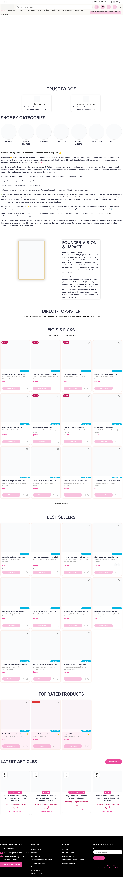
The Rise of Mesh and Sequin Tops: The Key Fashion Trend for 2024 (107, 770)
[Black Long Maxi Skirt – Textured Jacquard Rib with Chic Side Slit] (45, 576)
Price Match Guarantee (86, 104)
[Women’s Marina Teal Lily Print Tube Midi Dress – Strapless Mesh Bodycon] (107, 453)
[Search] (54, 7)
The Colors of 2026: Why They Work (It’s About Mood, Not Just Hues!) (15, 770)
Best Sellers (17, 548)
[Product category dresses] (114, 134)
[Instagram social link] (114, 1)
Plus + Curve (6, 377)
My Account (35, 843)
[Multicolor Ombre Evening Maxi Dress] (15, 525)
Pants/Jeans (68, 377)
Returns (34, 825)
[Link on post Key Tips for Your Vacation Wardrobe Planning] (76, 754)
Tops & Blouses (7, 713)
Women (11, 379)
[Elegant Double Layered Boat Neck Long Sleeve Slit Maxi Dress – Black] (45, 625)
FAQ (32, 839)
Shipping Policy (36, 829)
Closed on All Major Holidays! (11, 837)
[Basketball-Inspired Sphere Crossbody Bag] (45, 404)
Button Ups (18, 713)
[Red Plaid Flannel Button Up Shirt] (15, 691)
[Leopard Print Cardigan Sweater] (76, 691)
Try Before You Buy (37, 104)
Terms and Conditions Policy (41, 832)
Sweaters (79, 713)
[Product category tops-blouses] (26, 135)
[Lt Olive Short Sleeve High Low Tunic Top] (76, 525)
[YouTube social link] (116, 1)
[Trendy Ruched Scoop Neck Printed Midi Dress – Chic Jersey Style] (15, 625)
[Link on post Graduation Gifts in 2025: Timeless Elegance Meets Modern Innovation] (45, 754)
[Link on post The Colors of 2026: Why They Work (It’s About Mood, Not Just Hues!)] (15, 754)
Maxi (41, 475)
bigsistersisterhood (19, 777)
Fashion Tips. (79, 765)
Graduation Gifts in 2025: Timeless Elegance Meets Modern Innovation (46, 770)
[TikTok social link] (119, 1)
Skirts (4, 426)
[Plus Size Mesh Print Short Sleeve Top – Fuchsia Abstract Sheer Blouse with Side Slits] (45, 354)
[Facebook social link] (111, 1)
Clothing (18, 765)
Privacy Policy (36, 822)
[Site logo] (7, 7)
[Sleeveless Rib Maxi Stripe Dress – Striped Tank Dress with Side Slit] (107, 354)
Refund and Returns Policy (101, 213)
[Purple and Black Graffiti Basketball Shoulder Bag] (45, 525)
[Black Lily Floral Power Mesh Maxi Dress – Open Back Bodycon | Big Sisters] (76, 453)
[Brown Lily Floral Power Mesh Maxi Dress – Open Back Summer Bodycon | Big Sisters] (45, 453)
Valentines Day (7, 598)
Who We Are (66, 822)
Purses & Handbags (50, 426)
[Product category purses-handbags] (79, 135)
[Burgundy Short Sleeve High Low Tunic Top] (107, 576)
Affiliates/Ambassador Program (73, 832)
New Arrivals (16, 377)
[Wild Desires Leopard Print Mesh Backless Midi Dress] (76, 625)
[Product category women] (8, 134)
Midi (102, 377)
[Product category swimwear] (43, 134)
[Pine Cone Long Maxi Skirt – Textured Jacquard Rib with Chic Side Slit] (15, 404)
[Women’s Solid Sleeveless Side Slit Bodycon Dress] (76, 576)
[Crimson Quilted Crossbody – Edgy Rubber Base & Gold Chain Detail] (76, 404)
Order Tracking (36, 846)
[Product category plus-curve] (96, 134)
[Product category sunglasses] (61, 134)
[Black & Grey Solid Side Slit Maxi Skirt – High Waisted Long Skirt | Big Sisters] (107, 525)
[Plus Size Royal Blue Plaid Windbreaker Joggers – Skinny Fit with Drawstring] (76, 354)
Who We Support (68, 825)
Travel (71, 765)
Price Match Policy (68, 836)
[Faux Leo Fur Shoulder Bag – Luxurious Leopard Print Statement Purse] (107, 404)
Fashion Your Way (68, 829)
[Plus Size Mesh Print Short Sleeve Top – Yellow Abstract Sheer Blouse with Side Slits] (15, 354)
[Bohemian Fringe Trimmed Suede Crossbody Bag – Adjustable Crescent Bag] (15, 453)
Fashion (11, 765)
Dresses (97, 377)
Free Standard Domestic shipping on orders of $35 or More (105, 12)
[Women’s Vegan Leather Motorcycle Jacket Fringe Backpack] (45, 691)
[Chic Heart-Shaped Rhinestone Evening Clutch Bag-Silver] (15, 576)
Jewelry (46, 765)
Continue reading (15, 784)
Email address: (107, 823)
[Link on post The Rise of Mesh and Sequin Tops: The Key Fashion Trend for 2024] (107, 754)
